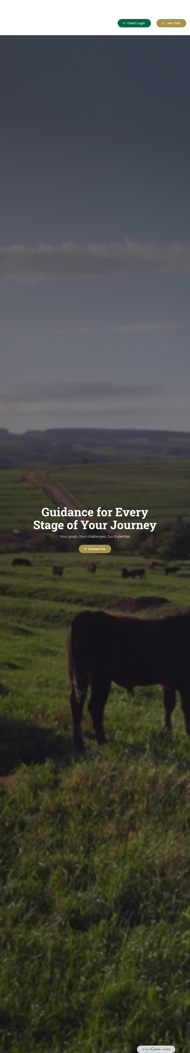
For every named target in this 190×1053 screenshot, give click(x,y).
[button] (61, 12)
